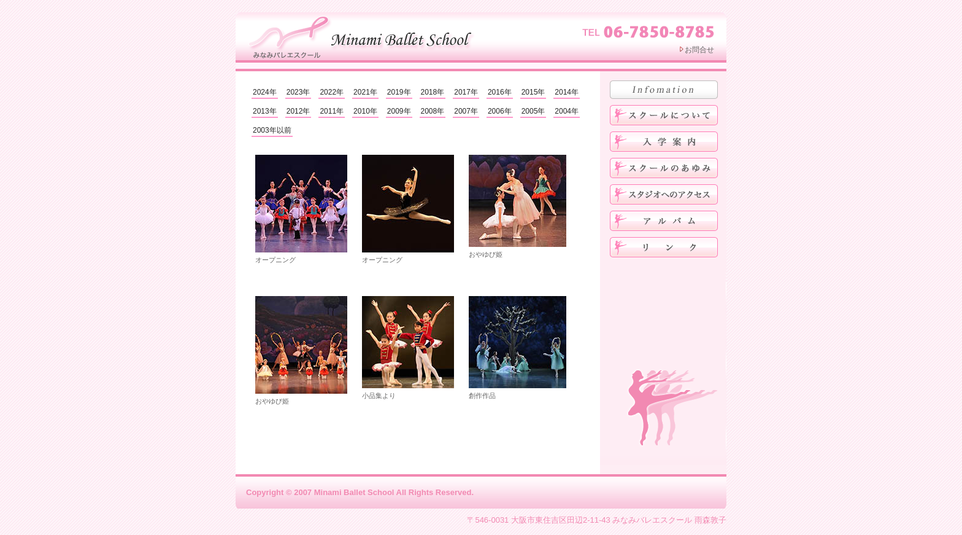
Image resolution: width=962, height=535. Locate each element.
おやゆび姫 (517, 206)
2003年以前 (272, 130)
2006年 (500, 111)
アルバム (663, 221)
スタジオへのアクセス (663, 194)
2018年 (433, 92)
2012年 (298, 111)
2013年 (265, 111)
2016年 (500, 92)
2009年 (399, 111)
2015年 (533, 92)
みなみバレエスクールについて (663, 115)
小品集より (408, 347)
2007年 (466, 111)
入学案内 (663, 141)
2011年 (332, 111)
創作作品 (517, 347)
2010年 (365, 111)
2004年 (567, 111)
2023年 (298, 92)
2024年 (265, 92)
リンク (663, 247)
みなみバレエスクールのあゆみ (663, 168)
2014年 (567, 92)
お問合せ (699, 49)
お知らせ (663, 89)
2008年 (433, 111)
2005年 (533, 111)
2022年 (332, 92)
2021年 (365, 92)
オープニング (301, 209)
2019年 (399, 92)
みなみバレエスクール (363, 36)
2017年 (466, 92)
